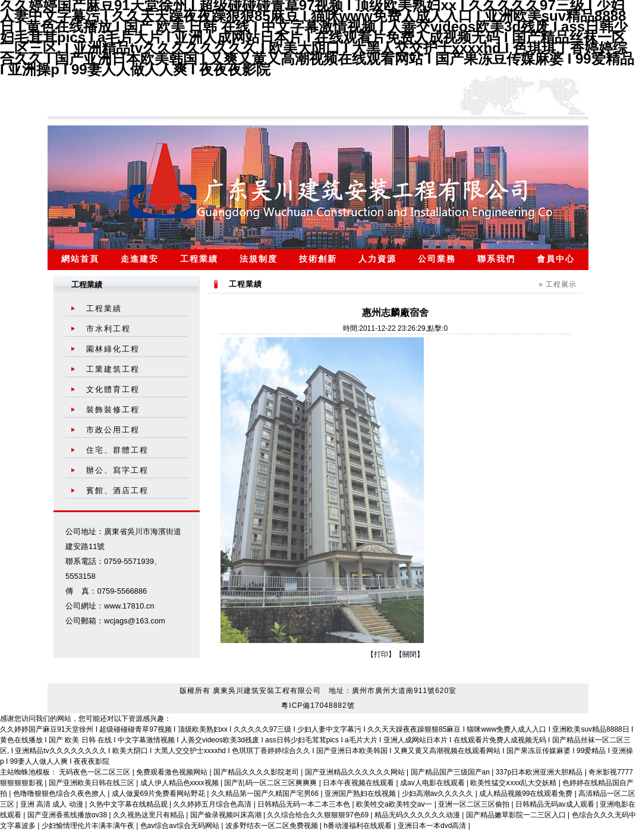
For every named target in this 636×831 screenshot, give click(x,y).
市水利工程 (108, 328)
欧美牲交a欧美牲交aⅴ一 (395, 804)
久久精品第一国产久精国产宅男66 (266, 793)
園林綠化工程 (113, 348)
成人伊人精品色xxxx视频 (180, 783)
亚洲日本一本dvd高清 (433, 825)
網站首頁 (80, 259)
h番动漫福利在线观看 (359, 825)
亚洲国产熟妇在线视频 (361, 793)
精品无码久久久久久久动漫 (418, 815)
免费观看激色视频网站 (172, 772)
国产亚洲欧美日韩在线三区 (92, 783)
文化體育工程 (113, 389)
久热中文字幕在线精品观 (129, 804)
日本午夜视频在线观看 (359, 783)
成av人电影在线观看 (433, 783)
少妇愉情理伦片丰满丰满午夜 (89, 825)
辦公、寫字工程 (117, 470)
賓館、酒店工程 (117, 490)
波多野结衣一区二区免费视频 (272, 825)
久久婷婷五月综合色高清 (213, 804)
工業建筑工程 (113, 369)
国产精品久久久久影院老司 (257, 772)
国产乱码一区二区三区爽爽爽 (271, 783)
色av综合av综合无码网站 (181, 825)
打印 (381, 654)
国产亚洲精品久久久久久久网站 (356, 772)
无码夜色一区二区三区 (95, 772)
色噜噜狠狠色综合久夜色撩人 (60, 793)
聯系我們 (496, 259)
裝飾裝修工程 (113, 409)
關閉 (409, 654)
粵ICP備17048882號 (317, 705)
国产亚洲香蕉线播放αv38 (68, 815)
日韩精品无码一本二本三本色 (304, 804)
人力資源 (377, 259)
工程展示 (561, 284)
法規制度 (259, 259)
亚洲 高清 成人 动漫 (52, 804)
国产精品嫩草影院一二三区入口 (517, 815)
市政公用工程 (113, 429)
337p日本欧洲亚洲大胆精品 (540, 772)
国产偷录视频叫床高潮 (226, 815)
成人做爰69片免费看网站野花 (159, 793)
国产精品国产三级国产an (451, 772)
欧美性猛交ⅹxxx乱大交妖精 (514, 783)
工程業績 (199, 259)
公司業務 (437, 259)
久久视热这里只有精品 (149, 815)
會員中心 (556, 259)
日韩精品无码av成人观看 (555, 804)
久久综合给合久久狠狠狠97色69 (318, 815)
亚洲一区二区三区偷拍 (474, 804)
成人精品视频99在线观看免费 (527, 793)
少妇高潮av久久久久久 (439, 793)
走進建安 (140, 259)
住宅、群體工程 (117, 450)
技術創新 (318, 259)
